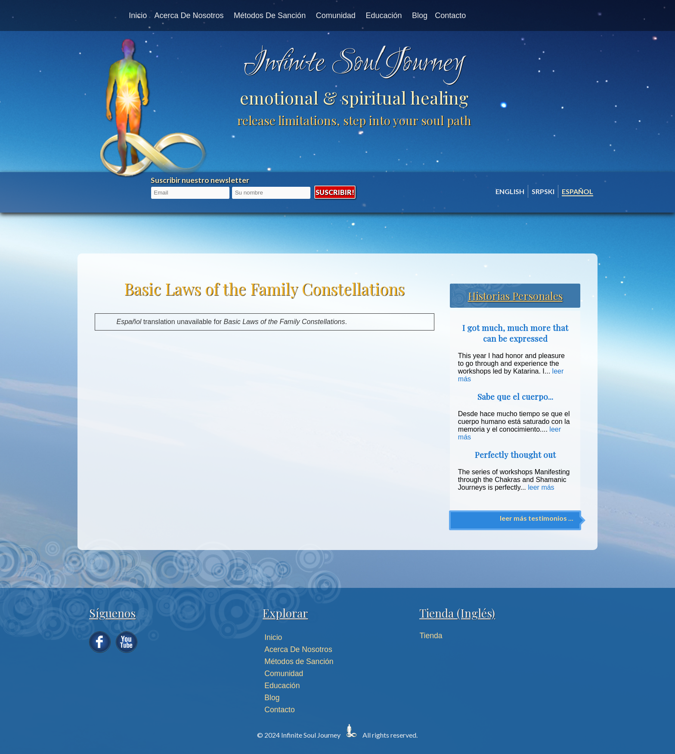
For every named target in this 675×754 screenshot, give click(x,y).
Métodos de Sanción (270, 15)
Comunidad (336, 15)
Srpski (543, 191)
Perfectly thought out (515, 454)
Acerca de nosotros (188, 15)
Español (577, 191)
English (509, 191)
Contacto (450, 15)
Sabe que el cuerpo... (515, 396)
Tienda (431, 635)
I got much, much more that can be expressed (515, 333)
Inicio (138, 15)
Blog (419, 15)
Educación (383, 15)
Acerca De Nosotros (298, 649)
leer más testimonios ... (536, 518)
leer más (541, 487)
